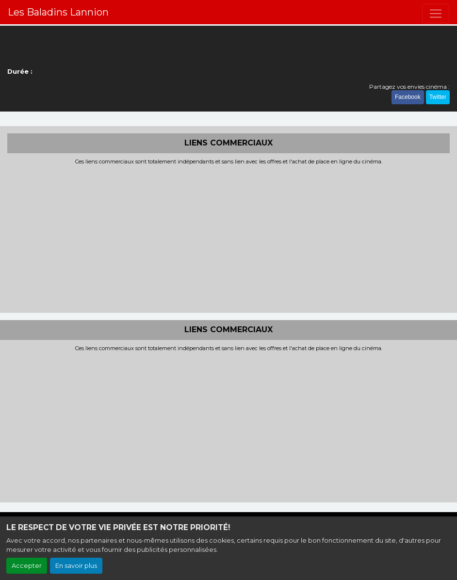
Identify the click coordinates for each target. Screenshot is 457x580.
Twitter (437, 97)
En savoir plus (76, 565)
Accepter (27, 565)
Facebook (408, 97)
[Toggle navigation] (435, 13)
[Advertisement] (228, 238)
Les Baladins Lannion (58, 12)
